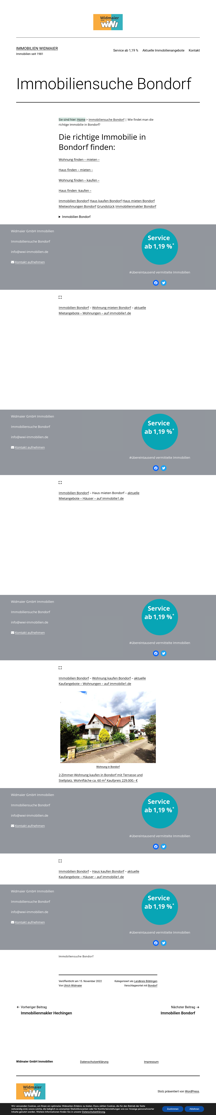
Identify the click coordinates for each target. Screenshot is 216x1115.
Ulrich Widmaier (73, 985)
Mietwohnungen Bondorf (77, 206)
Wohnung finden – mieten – (79, 159)
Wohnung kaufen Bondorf (111, 678)
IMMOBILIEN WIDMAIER (37, 48)
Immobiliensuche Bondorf (106, 119)
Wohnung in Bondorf (108, 766)
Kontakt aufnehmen (30, 262)
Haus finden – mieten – (76, 170)
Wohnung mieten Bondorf (111, 307)
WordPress (192, 1091)
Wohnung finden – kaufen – (79, 180)
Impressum (151, 1061)
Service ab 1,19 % (125, 50)
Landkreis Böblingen (145, 981)
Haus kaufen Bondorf (106, 201)
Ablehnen (194, 1108)
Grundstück (106, 206)
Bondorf (152, 985)
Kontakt (194, 50)
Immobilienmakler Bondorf (135, 206)
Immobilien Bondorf (74, 201)
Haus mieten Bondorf (139, 201)
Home (81, 119)
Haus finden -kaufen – (75, 190)
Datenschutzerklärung (94, 1061)
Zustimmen (172, 1108)
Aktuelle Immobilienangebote (163, 50)
